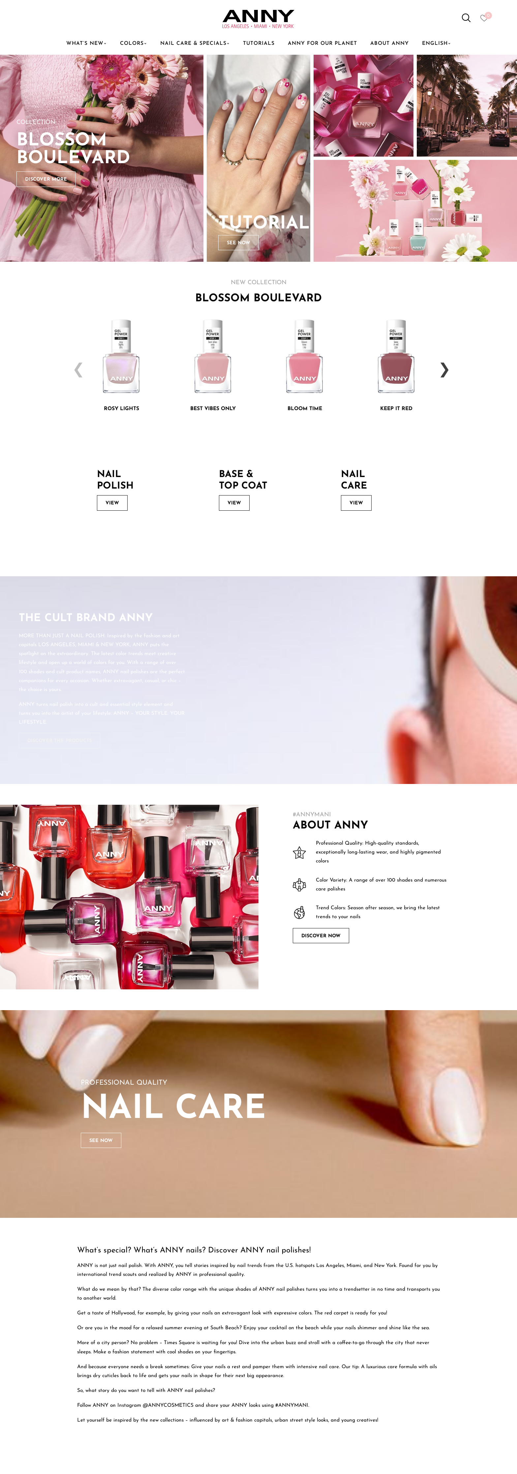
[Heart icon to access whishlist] (485, 20)
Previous (75, 365)
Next (441, 365)
